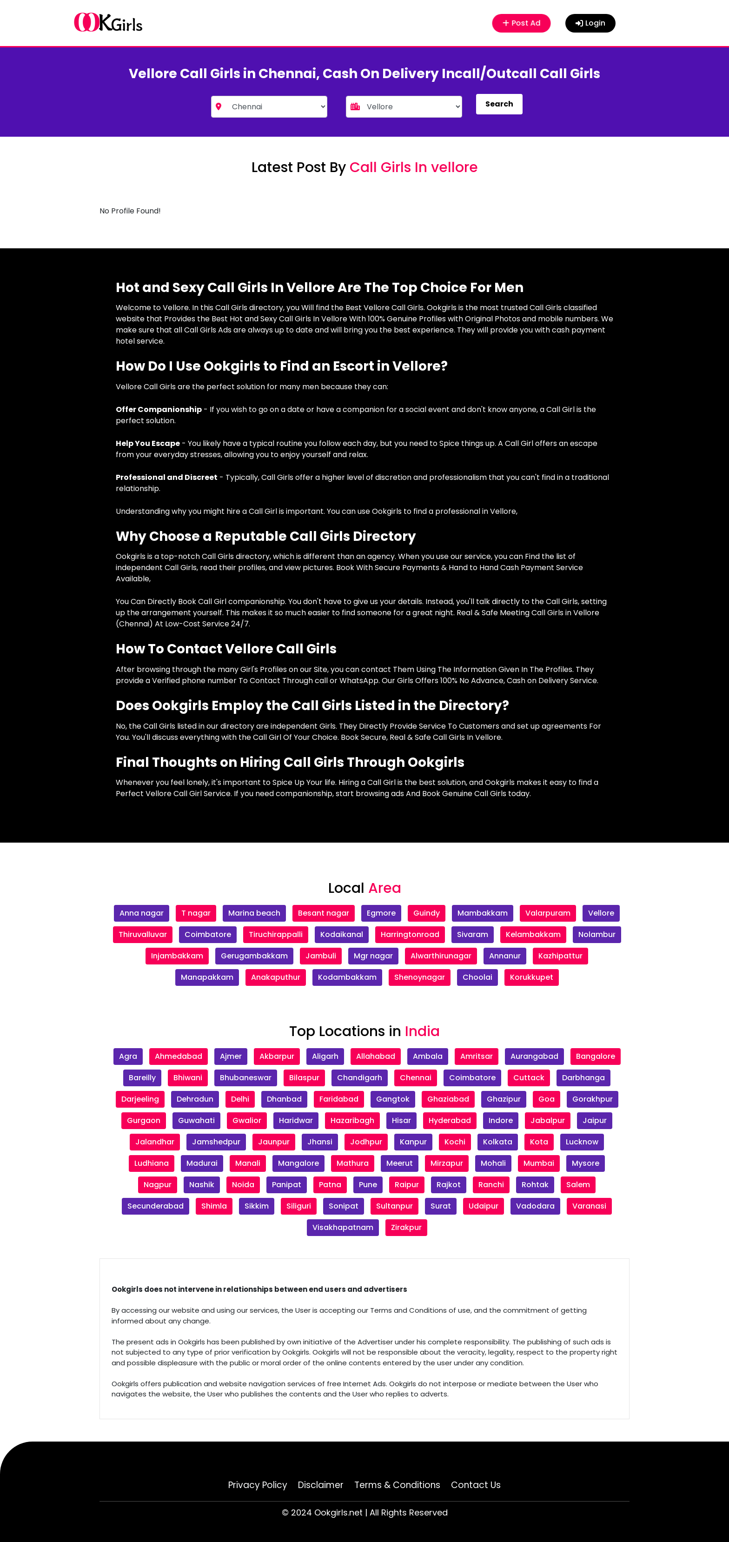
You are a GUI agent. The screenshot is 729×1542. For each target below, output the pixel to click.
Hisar (401, 1120)
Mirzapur (447, 1163)
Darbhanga (583, 1077)
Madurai (202, 1163)
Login (590, 23)
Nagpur (158, 1184)
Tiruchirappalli (276, 934)
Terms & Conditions (397, 1485)
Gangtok (393, 1099)
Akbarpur (276, 1056)
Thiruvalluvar (143, 934)
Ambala (428, 1056)
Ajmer (231, 1056)
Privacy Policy (257, 1485)
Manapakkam (207, 977)
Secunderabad (155, 1206)
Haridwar (296, 1120)
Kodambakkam (347, 977)
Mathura (353, 1163)
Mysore (585, 1163)
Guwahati (196, 1120)
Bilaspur (304, 1077)
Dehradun (195, 1099)
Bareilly (142, 1077)
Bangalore (595, 1056)
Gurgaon (143, 1120)
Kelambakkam (533, 934)
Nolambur (597, 934)
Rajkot (449, 1184)
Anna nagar (141, 913)
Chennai (415, 1077)
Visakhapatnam (342, 1227)
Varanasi (589, 1206)
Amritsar (476, 1056)
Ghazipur (504, 1099)
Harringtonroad (410, 934)
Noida (243, 1184)
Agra (128, 1056)
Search (499, 104)
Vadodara (535, 1206)
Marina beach (254, 913)
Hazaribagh (352, 1120)
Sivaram (472, 934)
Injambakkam (177, 955)
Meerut (399, 1163)
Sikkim (257, 1206)
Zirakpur (406, 1227)
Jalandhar (154, 1142)
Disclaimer (321, 1485)
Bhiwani (187, 1077)
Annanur (505, 955)
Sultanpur (394, 1206)
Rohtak (535, 1184)
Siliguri (298, 1206)
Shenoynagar (419, 977)
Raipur (407, 1184)
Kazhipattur (560, 955)
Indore (501, 1120)
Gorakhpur (592, 1099)
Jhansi (319, 1142)
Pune (368, 1184)
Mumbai (539, 1163)
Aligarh (325, 1056)
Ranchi (491, 1184)
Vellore (601, 913)
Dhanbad (284, 1099)
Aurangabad (534, 1056)
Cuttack (528, 1077)
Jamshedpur (216, 1142)
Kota (539, 1142)
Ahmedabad (178, 1056)
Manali (247, 1163)
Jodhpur (366, 1142)
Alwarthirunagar (441, 955)
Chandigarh (359, 1077)
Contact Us (476, 1485)
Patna (330, 1184)
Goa (546, 1099)
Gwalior (246, 1120)
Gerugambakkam (254, 955)
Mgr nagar (373, 955)
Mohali (493, 1163)
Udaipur (483, 1206)
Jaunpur (274, 1142)
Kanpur (413, 1142)
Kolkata (497, 1142)
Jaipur (595, 1120)
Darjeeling (140, 1099)
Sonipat (343, 1206)
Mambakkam (482, 913)
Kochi (454, 1142)
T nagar (196, 913)
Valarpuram (547, 913)
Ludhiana (151, 1163)
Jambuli (320, 955)
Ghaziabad (448, 1099)
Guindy (426, 913)
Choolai (477, 977)
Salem (578, 1184)
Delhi (240, 1099)
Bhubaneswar (246, 1077)
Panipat (286, 1184)
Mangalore (298, 1163)
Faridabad (338, 1099)
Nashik (201, 1184)
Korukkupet (531, 977)
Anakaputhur (275, 977)
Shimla (214, 1206)
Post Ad (521, 23)
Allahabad (375, 1056)
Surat (441, 1206)
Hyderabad (450, 1120)
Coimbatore (208, 934)
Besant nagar (323, 913)
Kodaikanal (341, 934)
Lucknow (582, 1142)
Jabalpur (547, 1120)
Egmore (381, 913)
